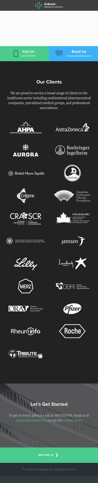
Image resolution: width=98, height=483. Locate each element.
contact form (72, 420)
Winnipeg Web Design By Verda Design (49, 479)
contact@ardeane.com (31, 420)
